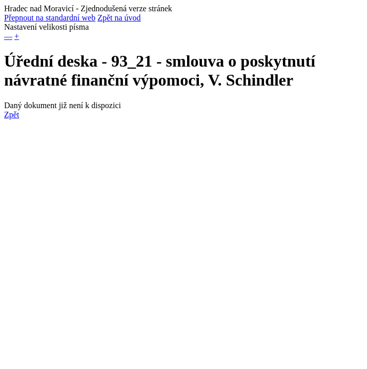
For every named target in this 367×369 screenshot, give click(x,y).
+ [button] (16, 36)
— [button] (8, 36)
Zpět (11, 114)
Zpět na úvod (118, 17)
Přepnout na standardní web (49, 17)
